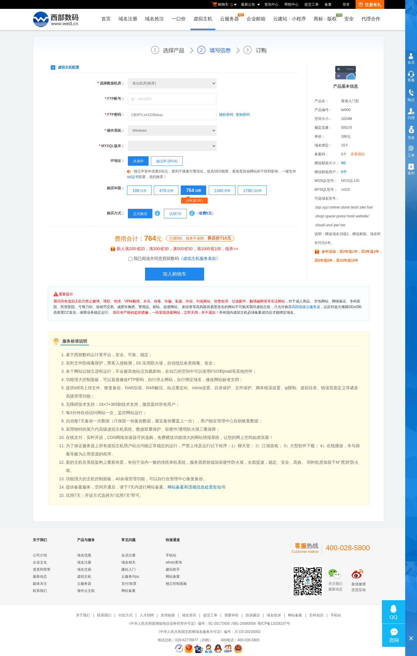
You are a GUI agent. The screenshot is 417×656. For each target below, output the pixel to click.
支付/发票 (128, 584)
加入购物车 (174, 273)
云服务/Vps (130, 576)
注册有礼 (370, 4)
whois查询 (174, 562)
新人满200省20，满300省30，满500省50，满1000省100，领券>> (174, 248)
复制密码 (243, 115)
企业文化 (40, 562)
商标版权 (327, 17)
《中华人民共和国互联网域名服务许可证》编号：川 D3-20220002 (208, 632)
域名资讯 (189, 615)
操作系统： (115, 130)
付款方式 (125, 615)
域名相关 (128, 562)
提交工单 (311, 4)
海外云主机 (86, 591)
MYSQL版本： (112, 146)
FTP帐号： (115, 99)
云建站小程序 (289, 18)
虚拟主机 (202, 18)
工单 (411, 155)
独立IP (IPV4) (164, 161)
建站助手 (173, 569)
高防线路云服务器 (306, 307)
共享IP (136, 161)
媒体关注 (40, 584)
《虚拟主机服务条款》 (199, 258)
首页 (106, 18)
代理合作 (370, 18)
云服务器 (231, 17)
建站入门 (128, 569)
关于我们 (83, 615)
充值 (411, 138)
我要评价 (231, 615)
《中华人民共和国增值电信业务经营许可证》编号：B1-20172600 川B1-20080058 (191, 623)
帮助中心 (291, 4)
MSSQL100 (350, 181)
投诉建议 (253, 615)
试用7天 (173, 214)
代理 (411, 118)
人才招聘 (147, 615)
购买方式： (116, 213)
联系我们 (40, 591)
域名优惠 (84, 555)
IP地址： (118, 161)
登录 (346, 4)
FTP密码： (115, 115)
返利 (411, 173)
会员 (411, 62)
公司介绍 (40, 555)
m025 (345, 190)
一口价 (179, 18)
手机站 (171, 555)
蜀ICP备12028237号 (274, 623)
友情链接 (168, 615)
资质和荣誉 (42, 569)
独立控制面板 (176, 584)
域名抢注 (154, 18)
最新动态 (40, 576)
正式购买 (137, 214)
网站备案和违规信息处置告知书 (196, 487)
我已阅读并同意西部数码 (176, 258)
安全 (349, 18)
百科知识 (316, 615)
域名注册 (127, 18)
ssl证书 (133, 177)
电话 (411, 100)
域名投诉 (274, 615)
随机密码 (226, 115)
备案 (328, 4)
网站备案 (128, 591)
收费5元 (205, 213)
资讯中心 (271, 4)
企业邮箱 (256, 18)
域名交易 (84, 569)
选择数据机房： (111, 83)
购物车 (224, 5)
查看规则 (358, 154)
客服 (411, 80)
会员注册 (128, 555)
